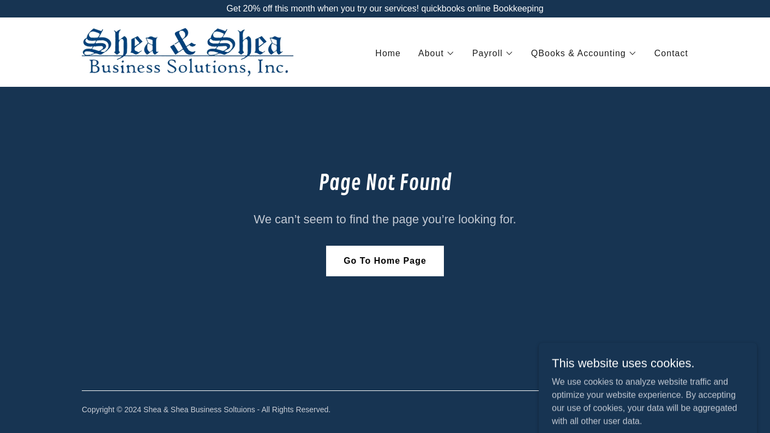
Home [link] (388, 53)
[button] (436, 53)
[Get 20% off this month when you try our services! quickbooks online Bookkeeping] (385, 8)
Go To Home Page (385, 260)
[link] (187, 51)
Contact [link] (671, 53)
